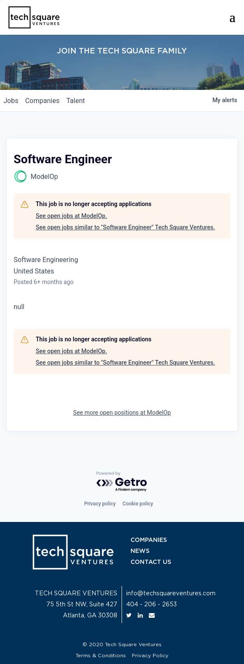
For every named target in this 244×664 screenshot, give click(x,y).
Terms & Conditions (101, 655)
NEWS (140, 551)
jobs (10, 101)
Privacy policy (100, 504)
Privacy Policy (150, 655)
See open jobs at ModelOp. (71, 215)
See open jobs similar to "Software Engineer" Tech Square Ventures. (125, 227)
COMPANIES (149, 540)
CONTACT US (151, 562)
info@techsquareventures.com (171, 594)
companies (42, 101)
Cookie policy (137, 504)
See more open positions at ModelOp (122, 412)
